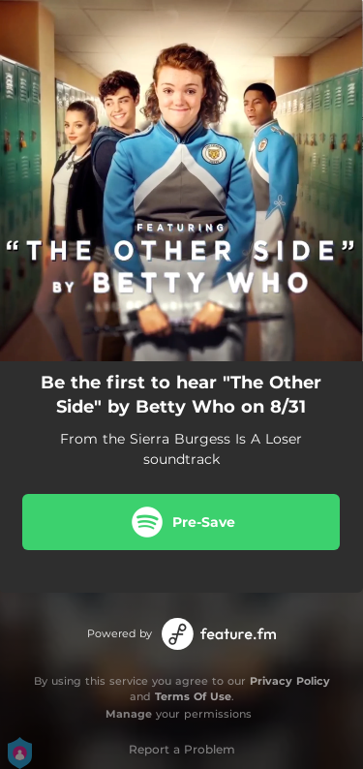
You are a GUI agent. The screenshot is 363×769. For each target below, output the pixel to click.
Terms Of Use (193, 696)
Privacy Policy (290, 681)
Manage (129, 714)
